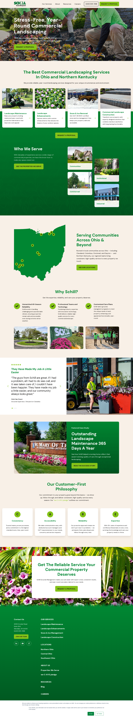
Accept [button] (91, 713)
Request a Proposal (109, 4)
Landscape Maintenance (52, 624)
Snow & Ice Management (52, 633)
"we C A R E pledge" (61, 500)
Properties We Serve (50, 670)
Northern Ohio (47, 649)
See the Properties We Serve (28, 166)
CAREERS (45, 694)
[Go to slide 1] (12, 408)
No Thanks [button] (99, 713)
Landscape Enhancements (53, 628)
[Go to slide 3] (15, 408)
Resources (67, 4)
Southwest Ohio (48, 658)
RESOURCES (46, 682)
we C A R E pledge (49, 674)
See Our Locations (87, 267)
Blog (43, 687)
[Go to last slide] (8, 386)
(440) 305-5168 (91, 4)
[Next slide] (60, 386)
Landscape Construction (52, 637)
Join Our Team (21, 637)
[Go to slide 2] (14, 408)
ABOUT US (45, 665)
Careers (78, 4)
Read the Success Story (84, 466)
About (57, 4)
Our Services (47, 4)
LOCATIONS (46, 644)
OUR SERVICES (47, 619)
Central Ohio (46, 654)
